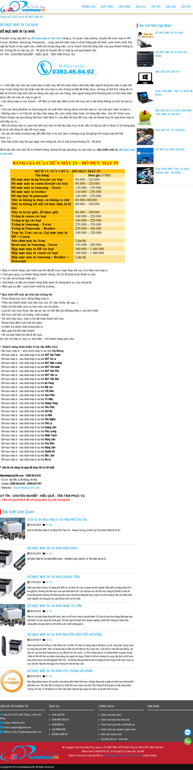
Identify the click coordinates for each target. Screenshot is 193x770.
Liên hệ (185, 6)
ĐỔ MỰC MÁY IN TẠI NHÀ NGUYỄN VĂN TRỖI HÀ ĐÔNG (64, 634)
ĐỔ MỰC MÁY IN (59, 734)
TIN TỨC (156, 6)
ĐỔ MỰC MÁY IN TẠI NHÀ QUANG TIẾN (53, 577)
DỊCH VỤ (141, 6)
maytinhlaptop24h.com (26, 487)
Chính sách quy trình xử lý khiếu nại (118, 724)
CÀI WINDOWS (59, 729)
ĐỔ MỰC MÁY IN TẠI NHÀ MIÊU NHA (52, 548)
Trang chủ (88, 6)
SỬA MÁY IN (57, 724)
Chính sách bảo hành (111, 714)
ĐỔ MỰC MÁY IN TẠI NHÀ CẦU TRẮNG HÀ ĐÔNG (60, 671)
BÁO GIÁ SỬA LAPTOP (167, 71)
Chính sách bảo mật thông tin (115, 719)
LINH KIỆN (125, 6)
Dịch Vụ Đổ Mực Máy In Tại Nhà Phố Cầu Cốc (57, 519)
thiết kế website (134, 755)
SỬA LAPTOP (58, 714)
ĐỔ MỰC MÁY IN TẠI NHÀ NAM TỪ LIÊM (54, 606)
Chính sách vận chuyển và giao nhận (118, 729)
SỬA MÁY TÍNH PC (60, 719)
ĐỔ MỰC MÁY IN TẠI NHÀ (169, 32)
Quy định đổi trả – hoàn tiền (114, 739)
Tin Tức (49, 525)
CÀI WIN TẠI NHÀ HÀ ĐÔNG (170, 149)
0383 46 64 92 (187, 732)
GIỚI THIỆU (107, 6)
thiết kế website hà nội (114, 755)
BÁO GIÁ (171, 6)
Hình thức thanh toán (111, 734)
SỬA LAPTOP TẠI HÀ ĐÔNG (170, 130)
